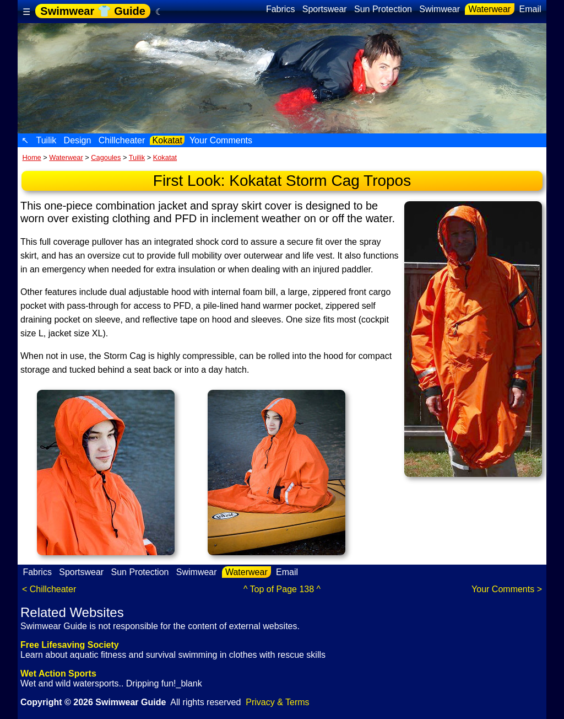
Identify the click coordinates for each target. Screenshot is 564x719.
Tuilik (46, 140)
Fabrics (280, 9)
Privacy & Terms (277, 702)
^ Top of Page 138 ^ (282, 589)
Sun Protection (383, 9)
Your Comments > (506, 589)
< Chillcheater (49, 589)
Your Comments (221, 140)
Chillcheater (121, 140)
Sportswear (324, 9)
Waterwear (489, 9)
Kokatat (167, 140)
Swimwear (440, 9)
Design (77, 140)
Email (530, 9)
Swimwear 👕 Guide (92, 11)
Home (32, 157)
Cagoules (106, 157)
